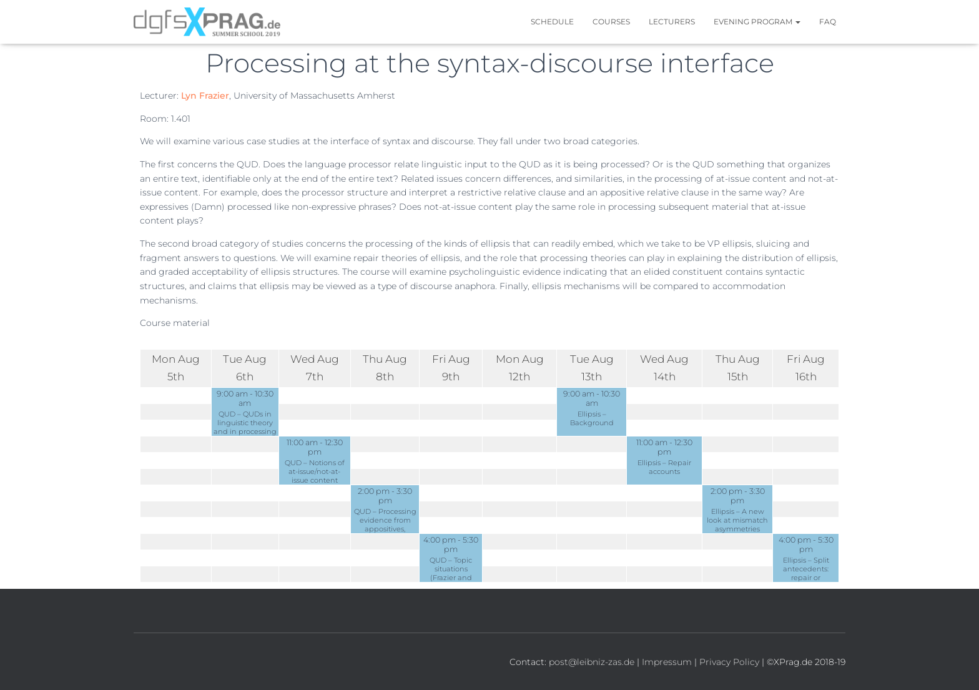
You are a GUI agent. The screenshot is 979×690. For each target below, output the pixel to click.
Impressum (667, 662)
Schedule (552, 21)
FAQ (827, 21)
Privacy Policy (729, 662)
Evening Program (757, 21)
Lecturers (672, 21)
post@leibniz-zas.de (591, 662)
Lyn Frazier (205, 95)
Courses (611, 21)
